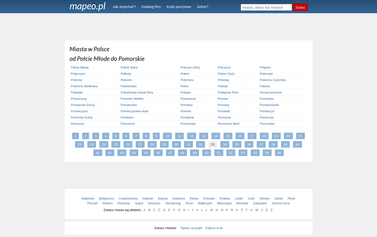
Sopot (139, 203)
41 (98, 153)
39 (285, 144)
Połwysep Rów (228, 92)
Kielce (194, 198)
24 (104, 144)
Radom (108, 203)
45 (146, 153)
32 (200, 144)
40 (297, 144)
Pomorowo (187, 123)
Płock (291, 198)
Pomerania (188, 98)
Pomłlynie (187, 117)
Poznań (92, 203)
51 (219, 153)
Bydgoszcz (106, 198)
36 (249, 144)
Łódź (251, 198)
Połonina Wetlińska (84, 86)
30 (176, 144)
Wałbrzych (205, 203)
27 (140, 144)
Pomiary (223, 105)
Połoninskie (129, 86)
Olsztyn (264, 198)
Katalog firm (151, 7)
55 (267, 153)
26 (128, 144)
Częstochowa (128, 198)
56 (279, 153)
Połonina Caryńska (273, 80)
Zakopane (260, 203)
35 (237, 144)
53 (243, 153)
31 (188, 144)
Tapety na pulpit (191, 228)
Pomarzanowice (271, 92)
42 (110, 153)
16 (240, 136)
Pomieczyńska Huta (134, 111)
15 (228, 136)
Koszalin (209, 198)
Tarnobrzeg (173, 203)
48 (182, 153)
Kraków (225, 198)
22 (79, 144)
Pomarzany (79, 98)
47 (170, 153)
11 (180, 136)
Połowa (265, 86)
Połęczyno (78, 73)
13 (204, 136)
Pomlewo (127, 117)
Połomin (126, 80)
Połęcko (265, 67)
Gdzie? (203, 7)
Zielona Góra (281, 203)
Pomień (185, 111)
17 (252, 136)
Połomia (76, 80)
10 (167, 136)
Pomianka (267, 98)
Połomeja (266, 73)
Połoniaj (223, 80)
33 (213, 144)
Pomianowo (129, 105)
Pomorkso (128, 123)
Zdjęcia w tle (214, 228)
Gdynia (163, 198)
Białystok (88, 198)
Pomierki (224, 111)
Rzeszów (123, 203)
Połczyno (224, 67)
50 (207, 153)
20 (288, 136)
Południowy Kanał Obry (137, 92)
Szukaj (300, 7)
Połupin (185, 92)
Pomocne (224, 117)
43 (122, 153)
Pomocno (77, 123)
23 (92, 144)
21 (301, 136)
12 (192, 136)
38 (273, 144)
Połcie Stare (129, 67)
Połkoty (126, 73)
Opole (279, 198)
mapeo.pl (88, 6)
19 (276, 136)
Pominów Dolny (82, 117)
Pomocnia (267, 117)
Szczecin (154, 203)
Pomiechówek (269, 105)
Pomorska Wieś (229, 123)
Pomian (223, 98)
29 (164, 144)
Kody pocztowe (179, 7)
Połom (184, 73)
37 (261, 144)
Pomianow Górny (83, 105)
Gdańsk (147, 198)
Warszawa (224, 203)
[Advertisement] (188, 26)
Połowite (77, 92)
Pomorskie (267, 123)
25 (116, 144)
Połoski (223, 86)
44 (134, 153)
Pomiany (186, 105)
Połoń (184, 86)
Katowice (179, 198)
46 (158, 153)
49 (194, 153)
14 (216, 136)
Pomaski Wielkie (132, 98)
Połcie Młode (80, 67)
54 (255, 153)
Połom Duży (226, 73)
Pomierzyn (267, 111)
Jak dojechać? (124, 7)
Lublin (239, 198)
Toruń (189, 203)
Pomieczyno (79, 111)
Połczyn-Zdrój (189, 67)
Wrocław (242, 203)
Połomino (186, 80)
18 (264, 136)
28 (152, 144)
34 (225, 144)
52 (231, 153)
